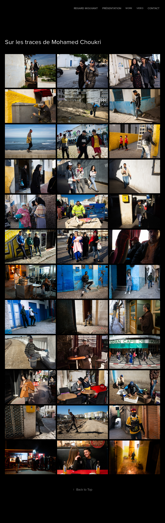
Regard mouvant (86, 8)
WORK (128, 8)
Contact (154, 8)
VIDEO (140, 8)
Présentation (111, 8)
